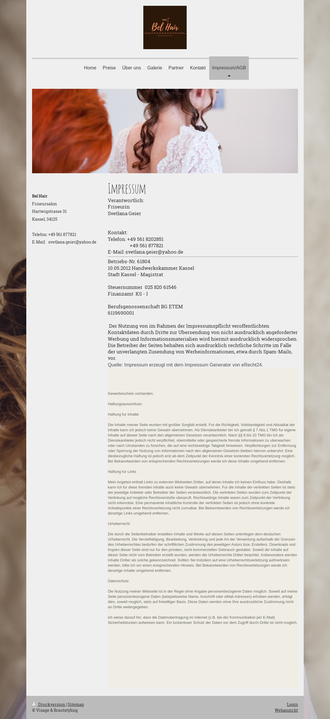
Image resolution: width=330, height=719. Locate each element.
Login (292, 704)
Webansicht (286, 710)
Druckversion (49, 704)
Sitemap (76, 704)
